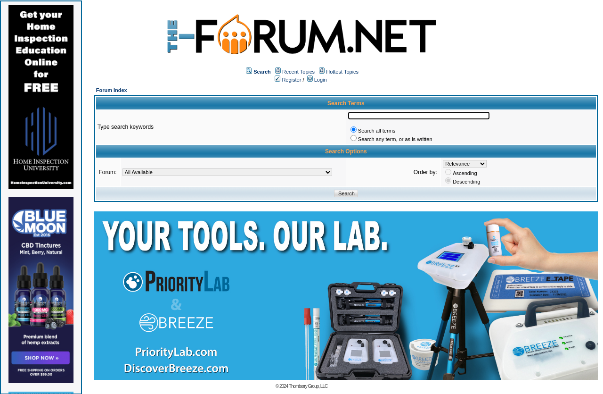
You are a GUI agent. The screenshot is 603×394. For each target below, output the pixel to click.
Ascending (465, 173)
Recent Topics (298, 72)
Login (317, 80)
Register (288, 80)
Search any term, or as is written (395, 139)
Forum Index (111, 90)
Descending (466, 181)
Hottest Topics (342, 72)
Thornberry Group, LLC (308, 386)
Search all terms (376, 131)
